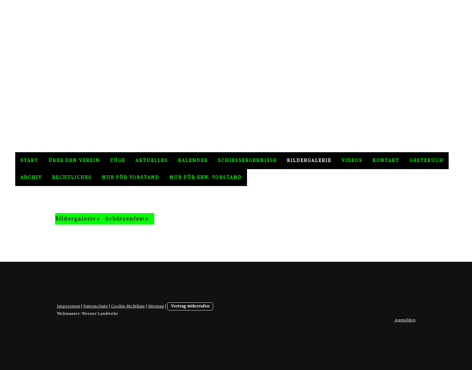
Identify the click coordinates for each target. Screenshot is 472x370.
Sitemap (156, 306)
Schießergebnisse (247, 161)
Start (29, 161)
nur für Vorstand (130, 178)
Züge (117, 161)
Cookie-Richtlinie (128, 306)
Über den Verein (74, 161)
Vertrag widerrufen (190, 306)
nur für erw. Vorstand (206, 178)
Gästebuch (426, 161)
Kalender (193, 161)
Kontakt (386, 161)
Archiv (31, 178)
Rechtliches (72, 178)
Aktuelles (151, 161)
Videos (351, 161)
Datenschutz (95, 306)
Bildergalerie (309, 161)
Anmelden (405, 320)
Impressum (68, 306)
